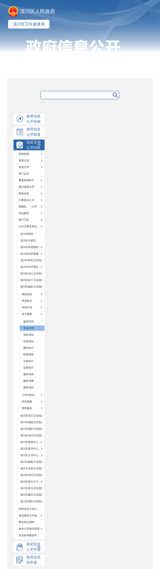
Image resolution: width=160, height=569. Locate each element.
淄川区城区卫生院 (30, 428)
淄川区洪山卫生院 (30, 273)
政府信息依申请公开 (35, 560)
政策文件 (24, 167)
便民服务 (27, 408)
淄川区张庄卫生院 (30, 415)
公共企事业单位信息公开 (32, 226)
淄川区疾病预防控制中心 (32, 247)
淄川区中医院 (28, 240)
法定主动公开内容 (34, 145)
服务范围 (28, 380)
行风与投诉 (28, 395)
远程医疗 (28, 367)
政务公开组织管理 (29, 528)
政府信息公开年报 (34, 547)
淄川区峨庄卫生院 (30, 494)
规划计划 (24, 160)
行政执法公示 (26, 200)
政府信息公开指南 (33, 118)
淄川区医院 (26, 234)
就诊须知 (28, 334)
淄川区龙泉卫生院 (30, 468)
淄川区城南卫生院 (30, 422)
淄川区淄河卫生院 (30, 435)
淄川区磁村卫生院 (30, 286)
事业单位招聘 (26, 522)
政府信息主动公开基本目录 (32, 508)
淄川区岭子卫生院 (30, 280)
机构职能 (24, 153)
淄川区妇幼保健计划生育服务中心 (32, 253)
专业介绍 (28, 328)
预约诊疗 (28, 347)
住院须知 (28, 341)
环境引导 (27, 307)
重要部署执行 (26, 180)
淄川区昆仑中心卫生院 (32, 481)
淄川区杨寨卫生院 (30, 461)
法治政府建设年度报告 (32, 535)
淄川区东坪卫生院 (30, 475)
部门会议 (24, 173)
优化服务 (24, 213)
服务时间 (28, 321)
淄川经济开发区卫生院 (32, 266)
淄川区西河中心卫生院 (32, 448)
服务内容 (28, 374)
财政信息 (24, 193)
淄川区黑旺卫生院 (30, 501)
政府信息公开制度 (33, 131)
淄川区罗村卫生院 (30, 260)
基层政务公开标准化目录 (32, 515)
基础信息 (27, 294)
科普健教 (27, 401)
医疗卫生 (24, 219)
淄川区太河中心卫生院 (32, 455)
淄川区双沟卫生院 (30, 488)
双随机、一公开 (28, 206)
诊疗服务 (27, 314)
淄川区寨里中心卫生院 (32, 442)
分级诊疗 (28, 361)
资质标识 (27, 300)
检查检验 (28, 354)
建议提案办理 (26, 186)
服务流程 (28, 387)
